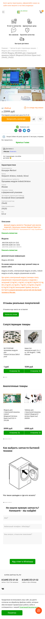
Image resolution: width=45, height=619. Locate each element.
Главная (5, 48)
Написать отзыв (11, 314)
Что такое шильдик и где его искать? (19, 495)
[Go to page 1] (3, 377)
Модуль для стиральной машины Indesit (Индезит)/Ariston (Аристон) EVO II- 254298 (12, 415)
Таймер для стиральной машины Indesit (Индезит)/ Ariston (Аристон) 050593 (33, 414)
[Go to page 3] (6, 377)
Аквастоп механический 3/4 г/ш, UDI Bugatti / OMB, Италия (33, 351)
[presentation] (22, 552)
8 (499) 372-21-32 (10, 580)
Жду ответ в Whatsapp (22, 561)
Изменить (13, 151)
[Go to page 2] (5, 377)
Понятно (12, 613)
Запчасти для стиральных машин (23, 48)
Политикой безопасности (29, 607)
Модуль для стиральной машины (14, 51)
